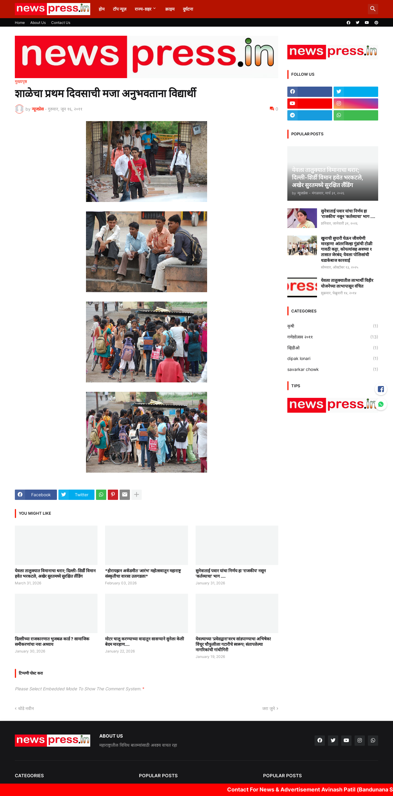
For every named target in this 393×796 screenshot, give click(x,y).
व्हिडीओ (332, 348)
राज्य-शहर (143, 9)
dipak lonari (332, 358)
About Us (38, 22)
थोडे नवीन (26, 708)
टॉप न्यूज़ (119, 9)
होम (101, 9)
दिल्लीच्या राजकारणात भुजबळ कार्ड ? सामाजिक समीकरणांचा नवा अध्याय (52, 641)
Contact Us (60, 22)
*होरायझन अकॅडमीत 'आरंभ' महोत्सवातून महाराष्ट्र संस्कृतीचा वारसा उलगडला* (143, 573)
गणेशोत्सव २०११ (332, 337)
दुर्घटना (188, 9)
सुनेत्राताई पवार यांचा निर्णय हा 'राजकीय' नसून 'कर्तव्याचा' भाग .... (231, 573)
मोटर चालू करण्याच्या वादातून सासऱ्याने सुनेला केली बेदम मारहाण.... (144, 641)
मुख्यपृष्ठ (21, 81)
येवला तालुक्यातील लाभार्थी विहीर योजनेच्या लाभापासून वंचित (347, 283)
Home (20, 22)
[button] (373, 9)
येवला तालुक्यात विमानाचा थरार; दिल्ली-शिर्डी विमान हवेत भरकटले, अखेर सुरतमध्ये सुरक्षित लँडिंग (55, 573)
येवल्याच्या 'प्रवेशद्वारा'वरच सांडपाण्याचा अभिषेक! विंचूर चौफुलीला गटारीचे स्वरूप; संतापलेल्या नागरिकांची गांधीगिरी (233, 644)
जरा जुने (268, 708)
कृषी (332, 326)
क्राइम (169, 9)
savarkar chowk (332, 369)
